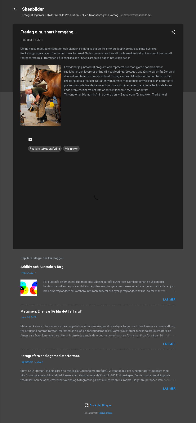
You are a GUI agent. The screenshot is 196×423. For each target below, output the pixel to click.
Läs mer (169, 299)
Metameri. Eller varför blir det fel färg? (51, 311)
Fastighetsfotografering (45, 148)
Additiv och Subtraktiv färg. (42, 267)
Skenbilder (33, 9)
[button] (173, 33)
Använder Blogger (98, 405)
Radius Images (105, 413)
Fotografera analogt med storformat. (50, 356)
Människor (71, 148)
